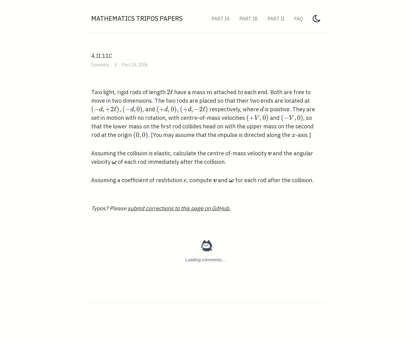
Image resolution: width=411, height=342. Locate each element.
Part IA (220, 19)
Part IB (248, 19)
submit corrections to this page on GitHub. (179, 208)
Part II (275, 19)
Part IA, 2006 (135, 65)
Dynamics (100, 65)
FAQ (298, 19)
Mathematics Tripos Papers (136, 18)
